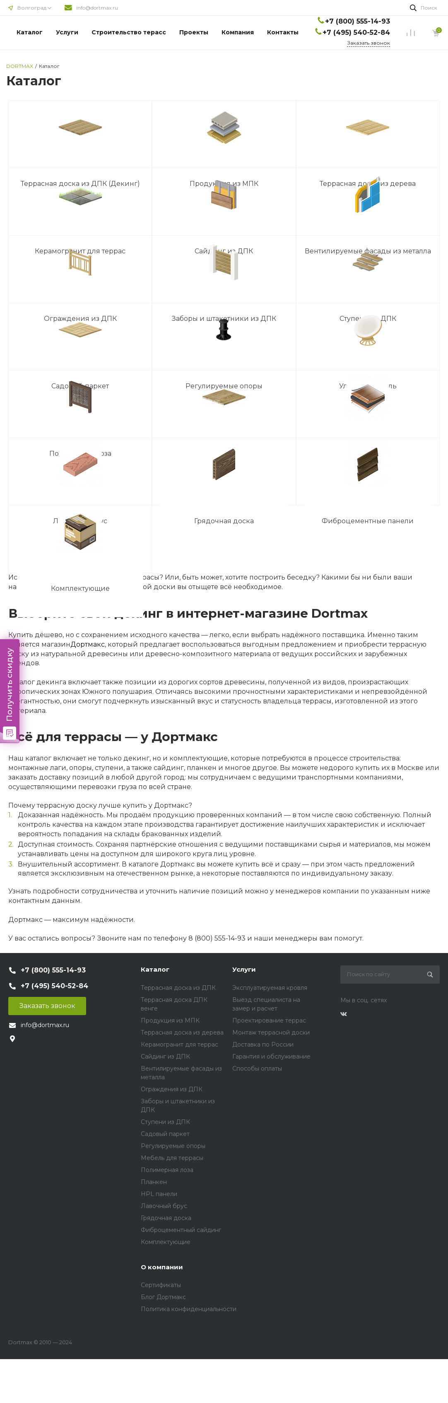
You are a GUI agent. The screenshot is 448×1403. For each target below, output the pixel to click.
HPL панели (159, 1194)
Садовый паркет (165, 1134)
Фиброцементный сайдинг (181, 1230)
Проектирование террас (269, 1020)
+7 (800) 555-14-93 (357, 21)
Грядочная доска (224, 521)
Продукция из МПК (170, 1020)
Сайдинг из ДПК (165, 1056)
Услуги (67, 32)
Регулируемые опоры (173, 1146)
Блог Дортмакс (163, 1297)
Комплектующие (80, 588)
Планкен (154, 1182)
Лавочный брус (164, 1206)
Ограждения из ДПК (171, 1089)
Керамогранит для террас (179, 1044)
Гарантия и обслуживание (271, 1056)
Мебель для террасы (172, 1158)
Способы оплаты (257, 1068)
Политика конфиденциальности (188, 1309)
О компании (162, 1267)
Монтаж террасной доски (271, 1032)
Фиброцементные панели (368, 521)
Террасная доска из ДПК (178, 987)
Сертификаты (161, 1285)
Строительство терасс (129, 32)
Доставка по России (263, 1044)
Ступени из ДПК (165, 1122)
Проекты (193, 32)
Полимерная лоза (167, 1170)
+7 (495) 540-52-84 (356, 32)
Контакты (283, 32)
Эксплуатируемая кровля (269, 987)
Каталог (30, 32)
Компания (238, 32)
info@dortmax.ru (97, 8)
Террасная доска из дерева (182, 1032)
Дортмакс (87, 644)
